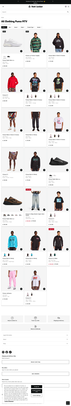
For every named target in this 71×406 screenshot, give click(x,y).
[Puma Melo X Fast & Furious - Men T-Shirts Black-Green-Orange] (58, 96)
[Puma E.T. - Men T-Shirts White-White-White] (54, 215)
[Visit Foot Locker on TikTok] (10, 352)
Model (23, 27)
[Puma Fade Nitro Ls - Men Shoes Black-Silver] (8, 56)
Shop (35, 343)
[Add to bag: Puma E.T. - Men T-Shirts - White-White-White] (44, 289)
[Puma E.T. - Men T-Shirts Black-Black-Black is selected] (50, 215)
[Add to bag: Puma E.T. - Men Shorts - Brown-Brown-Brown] (21, 170)
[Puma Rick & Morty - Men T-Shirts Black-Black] (8, 254)
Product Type (30, 27)
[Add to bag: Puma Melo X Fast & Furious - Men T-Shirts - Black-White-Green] (67, 91)
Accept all (36, 386)
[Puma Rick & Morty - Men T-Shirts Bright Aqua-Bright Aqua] (31, 254)
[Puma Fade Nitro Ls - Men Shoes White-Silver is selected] (4, 56)
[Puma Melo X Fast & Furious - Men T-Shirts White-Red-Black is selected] (50, 136)
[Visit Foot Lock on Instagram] (3, 352)
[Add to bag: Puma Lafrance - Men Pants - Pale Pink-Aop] (21, 289)
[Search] (35, 12)
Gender (39, 27)
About (35, 339)
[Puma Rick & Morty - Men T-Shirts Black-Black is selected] (27, 254)
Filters (4, 27)
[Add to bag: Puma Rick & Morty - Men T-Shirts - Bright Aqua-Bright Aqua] (21, 249)
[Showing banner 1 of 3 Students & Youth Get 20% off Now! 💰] (35, 2)
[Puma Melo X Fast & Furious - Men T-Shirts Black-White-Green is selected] (50, 96)
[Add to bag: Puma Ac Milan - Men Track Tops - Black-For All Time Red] (67, 249)
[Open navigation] (3, 6)
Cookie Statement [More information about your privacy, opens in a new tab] (9, 401)
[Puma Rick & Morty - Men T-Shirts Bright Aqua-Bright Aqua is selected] (4, 254)
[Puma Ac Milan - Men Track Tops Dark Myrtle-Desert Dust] (54, 254)
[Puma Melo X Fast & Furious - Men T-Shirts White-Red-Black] (31, 96)
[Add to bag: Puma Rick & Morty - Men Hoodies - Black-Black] (44, 170)
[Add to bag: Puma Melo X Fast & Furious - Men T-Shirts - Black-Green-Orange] (44, 91)
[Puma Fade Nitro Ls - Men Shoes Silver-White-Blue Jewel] (20, 215)
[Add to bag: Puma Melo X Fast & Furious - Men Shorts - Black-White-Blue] (21, 130)
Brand (16, 27)
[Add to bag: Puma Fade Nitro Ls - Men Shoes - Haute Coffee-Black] (21, 210)
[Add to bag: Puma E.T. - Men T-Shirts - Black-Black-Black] (67, 210)
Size (10, 27)
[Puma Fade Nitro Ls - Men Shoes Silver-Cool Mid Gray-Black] (12, 215)
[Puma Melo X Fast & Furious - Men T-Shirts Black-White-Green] (35, 96)
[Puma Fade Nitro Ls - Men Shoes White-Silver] (54, 175)
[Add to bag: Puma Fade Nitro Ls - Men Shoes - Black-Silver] (67, 170)
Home (2, 17)
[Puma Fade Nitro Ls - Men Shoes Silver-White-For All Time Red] (16, 215)
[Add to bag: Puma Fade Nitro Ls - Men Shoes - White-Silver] (21, 51)
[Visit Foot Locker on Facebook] (6, 352)
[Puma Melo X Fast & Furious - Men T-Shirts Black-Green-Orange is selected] (27, 96)
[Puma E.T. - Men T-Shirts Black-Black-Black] (31, 294)
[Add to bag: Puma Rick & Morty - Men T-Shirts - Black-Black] (44, 249)
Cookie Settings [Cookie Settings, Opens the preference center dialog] (36, 395)
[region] (23, 393)
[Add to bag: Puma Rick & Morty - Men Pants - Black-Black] (44, 130)
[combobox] (35, 12)
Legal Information (35, 335)
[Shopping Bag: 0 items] (68, 6)
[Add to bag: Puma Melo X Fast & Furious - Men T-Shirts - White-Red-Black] (67, 130)
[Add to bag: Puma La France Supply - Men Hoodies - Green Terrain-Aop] (44, 51)
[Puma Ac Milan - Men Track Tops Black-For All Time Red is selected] (50, 254)
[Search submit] (68, 12)
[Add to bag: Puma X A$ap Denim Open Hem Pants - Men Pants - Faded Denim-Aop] (44, 210)
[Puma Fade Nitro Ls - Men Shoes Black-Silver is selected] (50, 175)
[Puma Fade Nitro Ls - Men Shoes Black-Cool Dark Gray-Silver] (8, 215)
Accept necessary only (36, 391)
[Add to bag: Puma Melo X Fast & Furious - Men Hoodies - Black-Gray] (67, 51)
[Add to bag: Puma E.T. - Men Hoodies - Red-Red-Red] (21, 91)
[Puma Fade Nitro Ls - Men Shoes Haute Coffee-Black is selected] (4, 215)
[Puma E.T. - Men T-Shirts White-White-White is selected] (27, 294)
